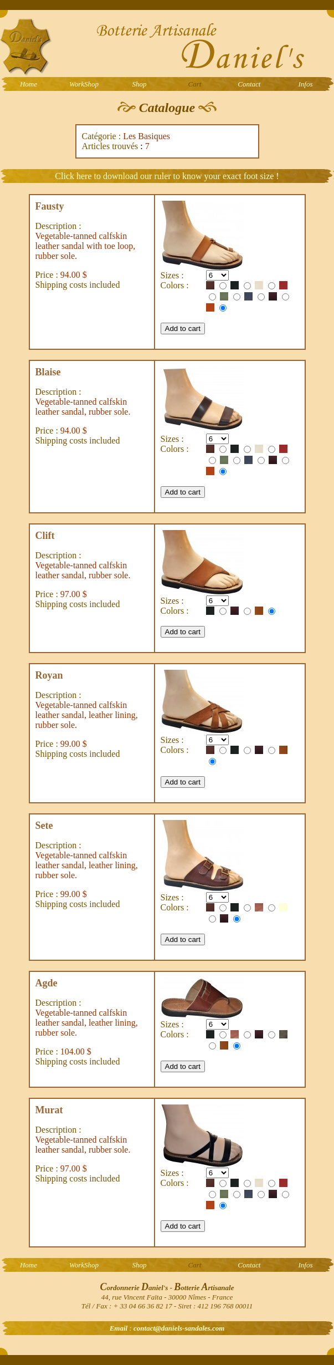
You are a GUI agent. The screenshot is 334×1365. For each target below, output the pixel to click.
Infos (306, 84)
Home (28, 84)
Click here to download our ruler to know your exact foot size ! (167, 176)
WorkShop (84, 84)
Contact (249, 84)
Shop (139, 84)
